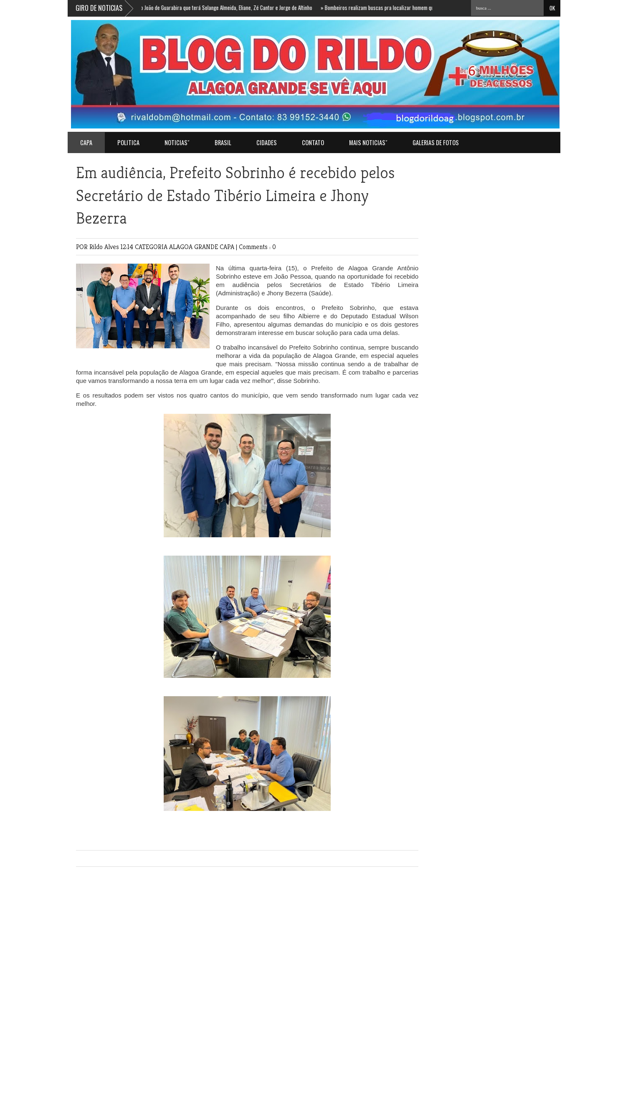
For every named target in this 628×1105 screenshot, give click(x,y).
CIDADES (266, 142)
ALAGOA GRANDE (194, 246)
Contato (313, 142)
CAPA (228, 246)
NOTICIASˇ (177, 142)
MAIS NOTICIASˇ (368, 142)
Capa (86, 142)
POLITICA (128, 142)
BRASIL (223, 142)
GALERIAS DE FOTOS (436, 142)
